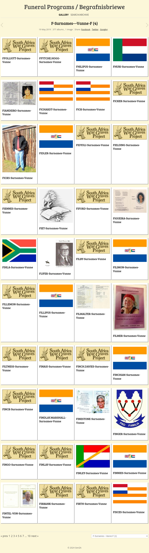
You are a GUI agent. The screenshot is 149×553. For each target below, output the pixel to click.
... (26, 536)
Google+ (104, 29)
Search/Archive (80, 14)
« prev (4, 536)
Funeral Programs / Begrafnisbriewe (74, 6)
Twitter (95, 29)
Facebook (85, 29)
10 (29, 536)
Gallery (64, 14)
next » (34, 536)
